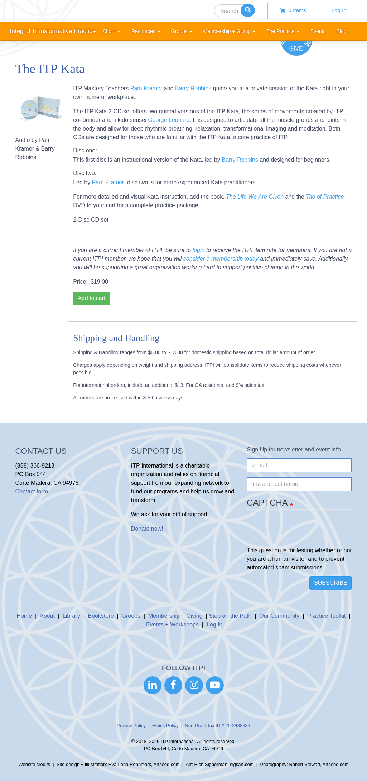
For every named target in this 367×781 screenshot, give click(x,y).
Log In (339, 10)
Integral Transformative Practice (53, 31)
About (47, 616)
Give (296, 49)
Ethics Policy (165, 725)
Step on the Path (230, 616)
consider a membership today (221, 259)
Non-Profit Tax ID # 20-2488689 (217, 725)
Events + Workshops (172, 624)
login (199, 250)
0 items (293, 10)
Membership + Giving (175, 616)
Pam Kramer (146, 88)
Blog (341, 31)
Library (71, 616)
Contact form (31, 491)
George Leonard (169, 120)
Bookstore (101, 616)
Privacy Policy (131, 725)
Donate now (146, 529)
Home (24, 616)
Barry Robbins (193, 88)
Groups (131, 616)
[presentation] (301, 532)
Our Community (279, 616)
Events (318, 31)
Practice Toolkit (326, 616)
